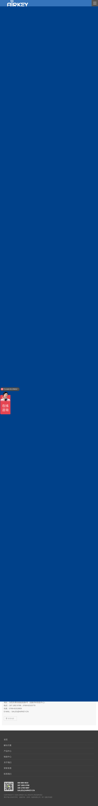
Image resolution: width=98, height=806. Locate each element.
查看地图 (11, 718)
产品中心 (7, 751)
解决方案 (7, 745)
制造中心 (7, 757)
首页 (6, 739)
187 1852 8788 (23, 785)
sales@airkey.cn (26, 790)
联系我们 (7, 774)
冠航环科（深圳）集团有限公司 (30, 797)
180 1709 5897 (23, 788)
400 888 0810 (22, 783)
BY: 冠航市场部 (47, 797)
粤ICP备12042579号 (11, 797)
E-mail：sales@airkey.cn (16, 712)
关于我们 (7, 762)
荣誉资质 (7, 768)
